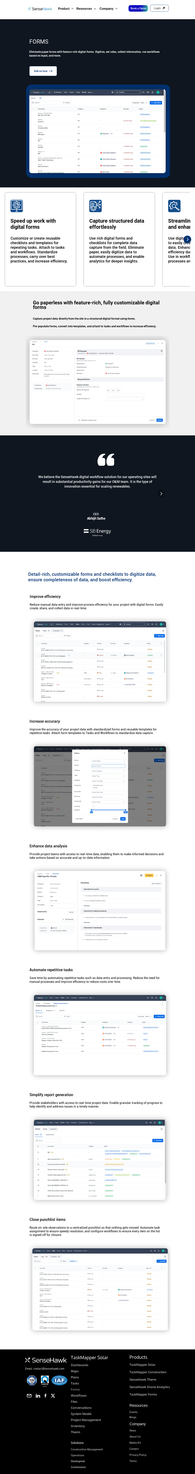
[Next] (187, 239)
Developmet (78, 1461)
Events (133, 1412)
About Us (135, 1436)
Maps (75, 1371)
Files (74, 1402)
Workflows (79, 1395)
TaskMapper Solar (142, 1365)
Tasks (75, 1383)
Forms (75, 1389)
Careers (134, 1448)
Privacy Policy (137, 1454)
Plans (75, 1377)
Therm (75, 1432)
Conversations (81, 1408)
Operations (77, 1455)
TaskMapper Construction (147, 1372)
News (132, 1430)
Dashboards (79, 1365)
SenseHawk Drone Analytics (149, 1387)
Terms (133, 1461)
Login (157, 8)
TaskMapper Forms (143, 1394)
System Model (81, 1414)
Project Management (86, 1420)
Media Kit (135, 1442)
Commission (78, 1467)
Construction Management (87, 1449)
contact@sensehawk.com (48, 1368)
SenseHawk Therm (142, 1379)
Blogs (132, 1417)
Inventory (78, 1426)
